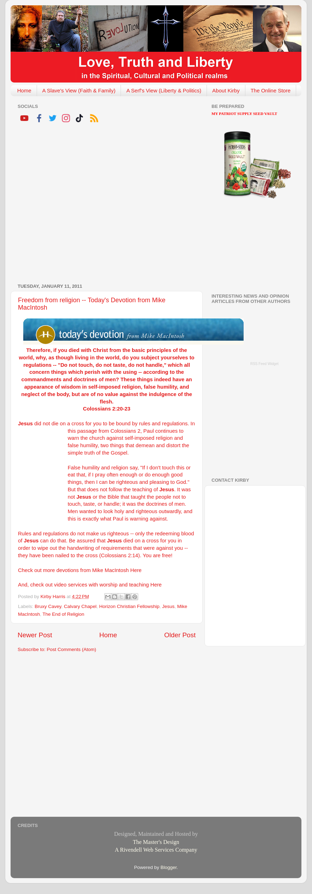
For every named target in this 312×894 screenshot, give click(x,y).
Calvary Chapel (80, 606)
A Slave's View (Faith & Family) (79, 90)
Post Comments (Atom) (71, 649)
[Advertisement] (72, 204)
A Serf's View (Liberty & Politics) (163, 90)
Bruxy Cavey (48, 606)
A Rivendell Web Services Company (156, 850)
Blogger (168, 867)
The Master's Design (156, 842)
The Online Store (270, 90)
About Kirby (226, 90)
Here (135, 570)
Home (24, 90)
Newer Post (35, 635)
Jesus (168, 606)
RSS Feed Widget (264, 364)
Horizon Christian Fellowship (129, 606)
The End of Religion (64, 614)
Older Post (180, 635)
